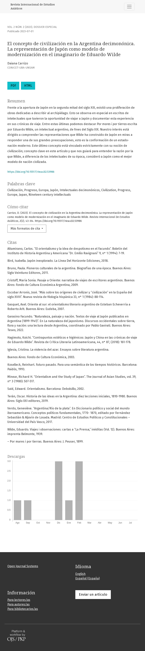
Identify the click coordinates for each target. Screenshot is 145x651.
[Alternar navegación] (129, 6)
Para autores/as (18, 604)
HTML (28, 85)
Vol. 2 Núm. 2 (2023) (19, 27)
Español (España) (87, 578)
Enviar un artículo (93, 594)
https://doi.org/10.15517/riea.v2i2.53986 (30, 171)
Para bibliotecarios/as (22, 609)
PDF (13, 85)
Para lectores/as (18, 600)
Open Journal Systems (22, 566)
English (80, 574)
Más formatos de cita (26, 228)
